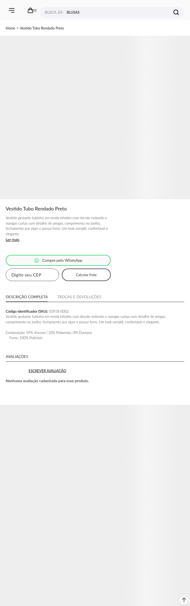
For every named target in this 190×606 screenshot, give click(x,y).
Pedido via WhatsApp (58, 260)
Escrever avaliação (47, 371)
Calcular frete (86, 275)
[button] (184, 600)
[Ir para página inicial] (10, 28)
